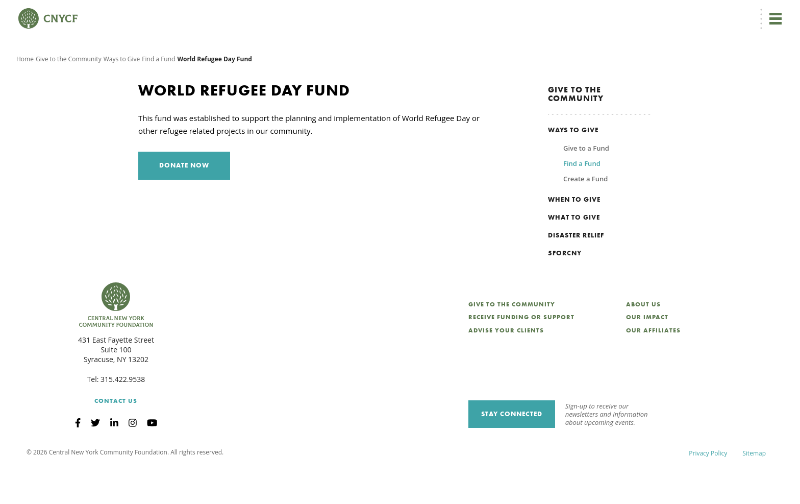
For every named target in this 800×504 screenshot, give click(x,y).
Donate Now (438, 13)
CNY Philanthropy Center (702, 13)
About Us (643, 339)
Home (25, 94)
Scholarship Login (631, 13)
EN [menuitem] (487, 13)
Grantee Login (575, 13)
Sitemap (754, 488)
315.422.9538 (123, 414)
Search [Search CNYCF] (765, 13)
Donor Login (526, 13)
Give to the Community (69, 94)
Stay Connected (511, 449)
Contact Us (115, 436)
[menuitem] (485, 13)
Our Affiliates (653, 366)
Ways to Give (122, 94)
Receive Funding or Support (521, 353)
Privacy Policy (708, 488)
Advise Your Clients (506, 366)
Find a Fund (158, 94)
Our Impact (647, 353)
